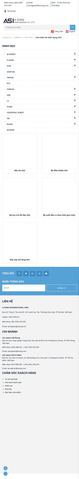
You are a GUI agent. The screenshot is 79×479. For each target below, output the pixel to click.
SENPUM (8, 72)
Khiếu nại (8, 386)
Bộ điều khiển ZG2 (59, 170)
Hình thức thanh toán (13, 382)
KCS (6, 83)
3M (6, 118)
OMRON (17, 37)
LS (5, 101)
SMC (6, 95)
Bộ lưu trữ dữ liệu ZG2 (19, 215)
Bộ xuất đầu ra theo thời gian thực (59, 215)
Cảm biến (28, 37)
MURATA (8, 130)
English (70, 31)
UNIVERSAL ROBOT (13, 112)
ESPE (6, 66)
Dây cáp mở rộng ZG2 (20, 259)
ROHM (7, 124)
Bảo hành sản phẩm (13, 392)
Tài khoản (10, 11)
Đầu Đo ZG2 (19, 170)
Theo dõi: (8, 273)
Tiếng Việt (57, 31)
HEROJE (8, 77)
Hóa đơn (8, 389)
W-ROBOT (9, 54)
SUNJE (7, 107)
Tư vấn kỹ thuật (11, 379)
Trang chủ (6, 37)
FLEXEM (8, 60)
